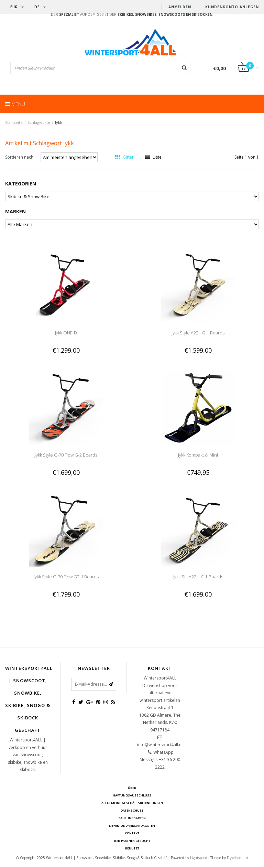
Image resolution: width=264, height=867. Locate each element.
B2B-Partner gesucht (132, 840)
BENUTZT (132, 848)
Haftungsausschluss (132, 795)
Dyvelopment (237, 857)
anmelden (179, 6)
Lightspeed (198, 857)
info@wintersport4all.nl (160, 745)
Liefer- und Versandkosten (132, 825)
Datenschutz (132, 810)
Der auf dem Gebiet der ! (132, 14)
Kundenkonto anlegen (232, 6)
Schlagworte (39, 122)
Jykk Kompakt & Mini (198, 455)
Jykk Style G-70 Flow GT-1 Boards (66, 577)
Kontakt (132, 833)
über (132, 787)
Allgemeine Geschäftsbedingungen (132, 803)
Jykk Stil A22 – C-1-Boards (198, 577)
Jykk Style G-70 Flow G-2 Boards (66, 455)
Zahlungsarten (132, 818)
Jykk (58, 122)
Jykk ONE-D (66, 333)
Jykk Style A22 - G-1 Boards (198, 333)
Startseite (14, 122)
